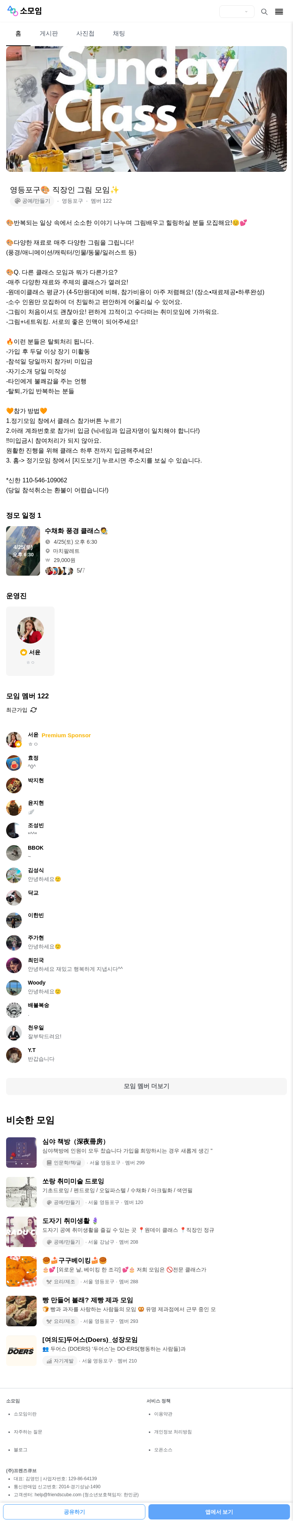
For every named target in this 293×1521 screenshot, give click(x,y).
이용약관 (163, 1414)
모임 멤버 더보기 (147, 1086)
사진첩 (85, 33)
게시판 (49, 33)
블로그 (20, 1449)
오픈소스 (163, 1449)
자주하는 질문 (28, 1432)
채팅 (119, 33)
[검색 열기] (264, 12)
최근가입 (21, 710)
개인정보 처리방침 (173, 1432)
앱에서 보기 (219, 1512)
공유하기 (74, 1512)
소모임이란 (25, 1414)
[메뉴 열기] (279, 11)
